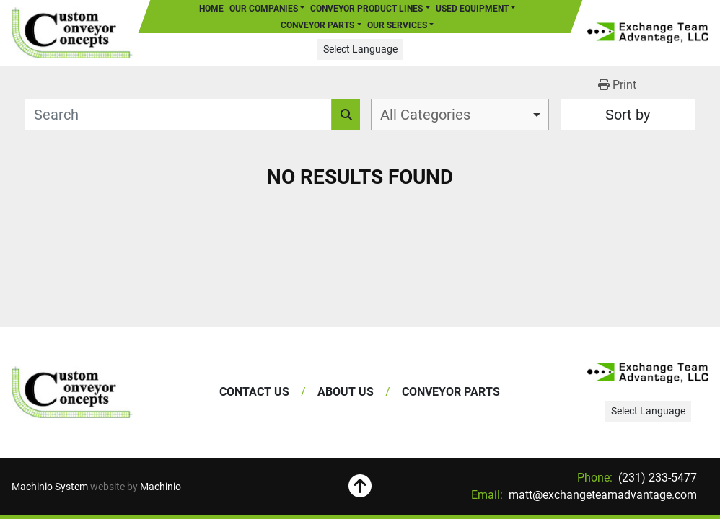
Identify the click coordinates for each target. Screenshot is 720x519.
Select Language (360, 49)
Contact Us (254, 392)
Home (211, 9)
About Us (345, 392)
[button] (369, 8)
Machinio (160, 486)
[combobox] (460, 114)
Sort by (627, 114)
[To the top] (360, 486)
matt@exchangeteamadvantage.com (601, 495)
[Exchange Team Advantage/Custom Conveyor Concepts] (72, 391)
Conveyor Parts (317, 25)
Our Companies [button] (263, 9)
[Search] (178, 114)
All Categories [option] (425, 114)
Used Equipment (472, 9)
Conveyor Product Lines (366, 9)
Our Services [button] (397, 25)
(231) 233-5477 (656, 477)
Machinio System (50, 486)
